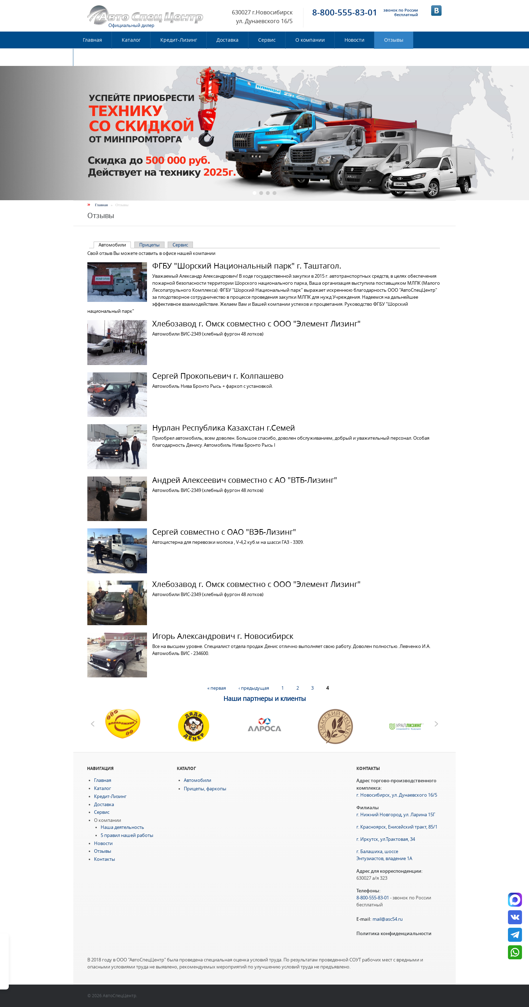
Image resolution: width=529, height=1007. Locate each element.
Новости (354, 40)
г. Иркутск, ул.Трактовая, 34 (385, 839)
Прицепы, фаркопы (205, 789)
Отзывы (393, 40)
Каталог (131, 40)
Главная (92, 40)
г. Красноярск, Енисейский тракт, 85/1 (396, 827)
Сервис (267, 40)
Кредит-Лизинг (178, 40)
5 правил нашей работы (127, 835)
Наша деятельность (122, 827)
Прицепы (149, 245)
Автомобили (115, 245)
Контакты (94, 57)
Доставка (227, 40)
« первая (216, 688)
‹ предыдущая (254, 688)
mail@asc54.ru (388, 919)
